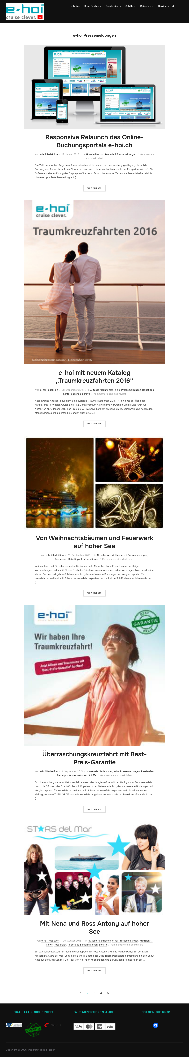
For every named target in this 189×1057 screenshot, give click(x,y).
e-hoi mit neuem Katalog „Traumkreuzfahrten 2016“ (94, 377)
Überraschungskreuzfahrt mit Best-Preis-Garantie (94, 758)
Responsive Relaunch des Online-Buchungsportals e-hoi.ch (94, 141)
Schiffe (129, 6)
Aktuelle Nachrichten (97, 154)
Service (162, 6)
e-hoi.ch (75, 6)
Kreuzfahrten (91, 6)
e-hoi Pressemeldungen (123, 154)
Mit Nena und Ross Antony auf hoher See (94, 928)
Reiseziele (145, 6)
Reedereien (112, 6)
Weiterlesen (94, 188)
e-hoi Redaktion (49, 154)
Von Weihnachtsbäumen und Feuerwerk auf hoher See (94, 542)
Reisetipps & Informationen (83, 559)
